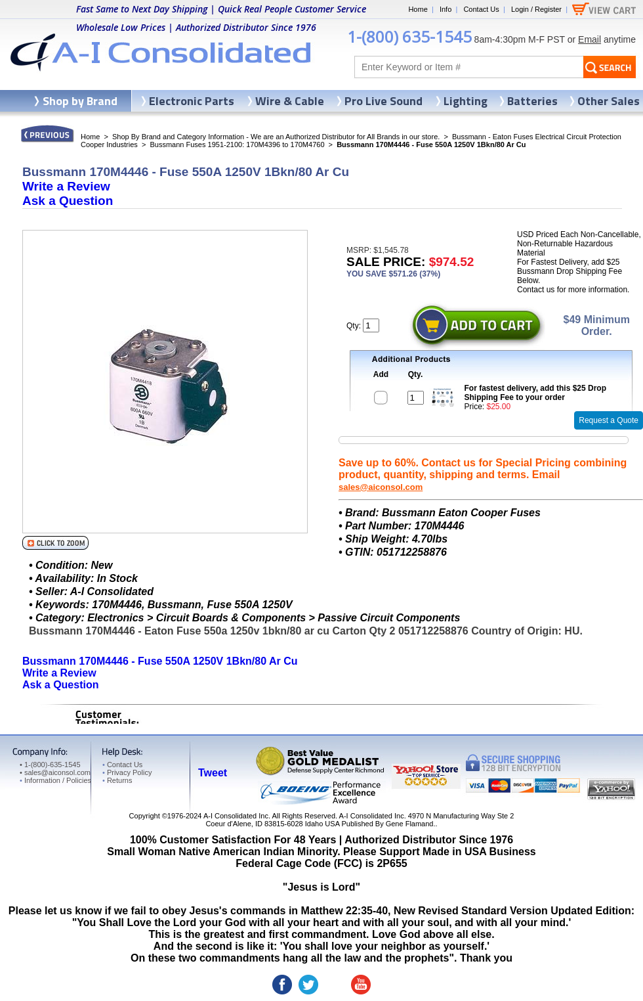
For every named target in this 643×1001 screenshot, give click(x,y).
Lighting (465, 101)
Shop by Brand (80, 101)
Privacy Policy (127, 772)
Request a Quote (608, 420)
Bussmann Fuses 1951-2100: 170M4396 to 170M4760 (237, 144)
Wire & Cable (289, 101)
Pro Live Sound (383, 101)
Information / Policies (55, 780)
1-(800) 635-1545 (409, 36)
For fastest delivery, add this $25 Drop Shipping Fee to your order (536, 393)
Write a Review (66, 186)
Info (445, 9)
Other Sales (608, 101)
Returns (117, 780)
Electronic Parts (191, 101)
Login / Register (536, 9)
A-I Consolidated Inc (235, 816)
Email (589, 39)
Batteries (532, 101)
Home (417, 9)
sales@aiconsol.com (381, 487)
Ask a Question (67, 201)
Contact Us (481, 9)
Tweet (212, 772)
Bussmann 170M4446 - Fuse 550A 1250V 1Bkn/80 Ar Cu (159, 661)
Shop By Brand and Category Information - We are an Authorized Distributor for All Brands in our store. (276, 137)
